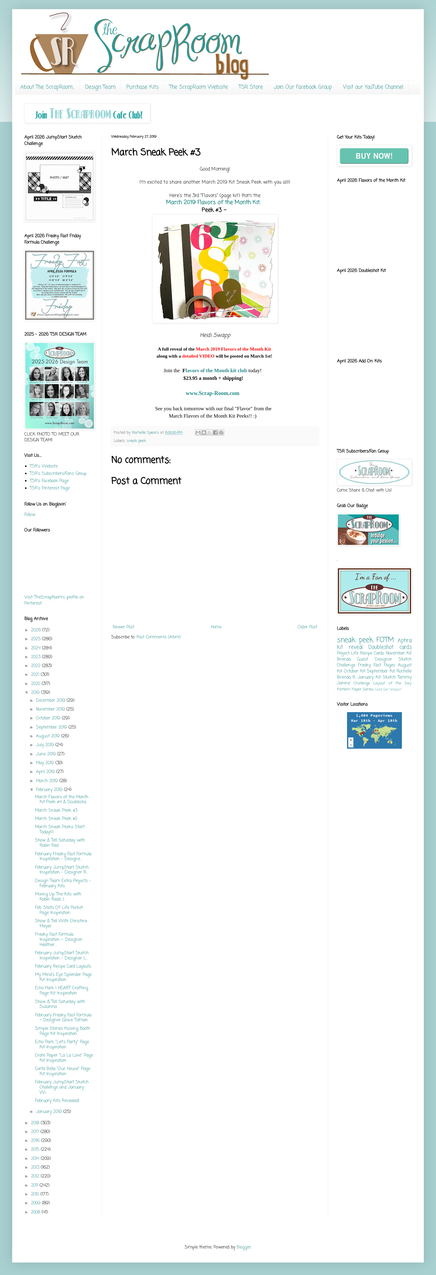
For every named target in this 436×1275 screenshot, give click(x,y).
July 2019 (45, 745)
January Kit (369, 677)
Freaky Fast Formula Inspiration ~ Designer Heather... (58, 939)
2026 (36, 630)
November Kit (399, 653)
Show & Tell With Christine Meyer (61, 924)
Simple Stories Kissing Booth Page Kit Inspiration (62, 1031)
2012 (36, 1176)
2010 (36, 1194)
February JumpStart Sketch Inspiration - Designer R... (62, 870)
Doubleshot (381, 647)
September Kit (381, 671)
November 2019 (51, 709)
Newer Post (123, 627)
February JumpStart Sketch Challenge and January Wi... (62, 1087)
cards (405, 647)
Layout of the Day (392, 683)
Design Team (100, 87)
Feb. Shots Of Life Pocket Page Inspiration (59, 910)
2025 (36, 639)
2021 (36, 675)
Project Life (347, 653)
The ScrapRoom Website (198, 87)
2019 (36, 693)
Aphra (405, 641)
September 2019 (52, 727)
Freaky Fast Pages (376, 665)
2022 (36, 666)
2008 (36, 1212)
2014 (36, 1159)
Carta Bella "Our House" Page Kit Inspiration (62, 1071)
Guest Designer (374, 659)
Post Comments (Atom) (158, 637)
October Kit (354, 671)
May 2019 (45, 763)
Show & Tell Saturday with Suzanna (60, 1004)
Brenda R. (346, 677)
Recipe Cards (372, 653)
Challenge (362, 683)
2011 (35, 1185)
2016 (36, 1141)
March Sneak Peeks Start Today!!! (60, 829)
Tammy (405, 677)
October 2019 (49, 718)
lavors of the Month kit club (217, 370)
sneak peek (136, 441)
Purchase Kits (142, 87)
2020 (36, 684)
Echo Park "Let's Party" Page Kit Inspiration (62, 1045)
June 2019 (46, 754)
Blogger (244, 1247)
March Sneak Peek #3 (56, 810)
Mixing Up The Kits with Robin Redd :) (58, 897)
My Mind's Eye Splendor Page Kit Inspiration (63, 977)
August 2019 (48, 736)
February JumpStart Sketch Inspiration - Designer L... (62, 956)
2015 (36, 1149)
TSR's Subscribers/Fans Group (58, 474)
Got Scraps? (392, 689)
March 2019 (213, 202)
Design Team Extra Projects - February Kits (63, 883)
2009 (36, 1203)
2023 (36, 657)
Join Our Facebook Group (303, 87)
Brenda (344, 659)
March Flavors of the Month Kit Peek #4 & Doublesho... (61, 800)
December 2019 (51, 701)
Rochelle (404, 671)
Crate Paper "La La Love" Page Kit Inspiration (64, 1058)
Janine (343, 683)
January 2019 (49, 1112)
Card (378, 689)
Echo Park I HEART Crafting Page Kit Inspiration (61, 991)
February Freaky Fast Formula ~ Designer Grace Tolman (63, 1018)
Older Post (307, 627)
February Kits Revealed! (57, 1101)
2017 (36, 1132)
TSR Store (251, 87)
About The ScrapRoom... (47, 87)
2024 (36, 648)
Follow (29, 515)
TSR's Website (44, 466)
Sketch (389, 677)
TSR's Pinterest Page (50, 488)
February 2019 (50, 790)
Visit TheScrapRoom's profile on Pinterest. (54, 600)
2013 (36, 1167)
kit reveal (350, 647)
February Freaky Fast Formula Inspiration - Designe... (63, 857)
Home (216, 627)
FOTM (385, 640)
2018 (36, 1123)
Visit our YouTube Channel (373, 87)
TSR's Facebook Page (49, 481)
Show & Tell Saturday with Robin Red (60, 843)
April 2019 (46, 772)
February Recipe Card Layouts (63, 966)
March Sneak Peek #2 (56, 819)
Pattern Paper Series (355, 689)
